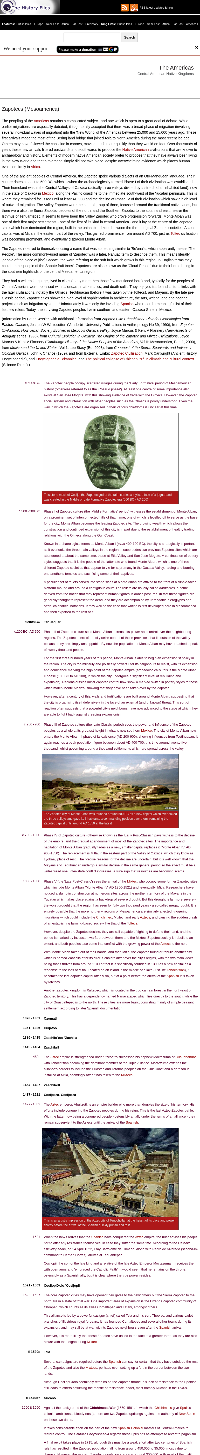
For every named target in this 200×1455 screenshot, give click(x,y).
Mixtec (131, 885)
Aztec (54, 1061)
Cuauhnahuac (185, 1061)
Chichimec (103, 921)
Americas (189, 24)
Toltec (175, 236)
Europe (40, 24)
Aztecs (143, 921)
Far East (78, 24)
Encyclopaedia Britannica (55, 363)
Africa (66, 24)
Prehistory (92, 24)
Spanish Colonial (129, 1426)
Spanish (127, 307)
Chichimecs (163, 1406)
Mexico (47, 195)
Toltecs (131, 927)
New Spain (186, 1412)
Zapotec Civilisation (125, 357)
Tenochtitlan (175, 974)
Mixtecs (126, 1079)
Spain (183, 1406)
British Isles (26, 24)
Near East (54, 24)
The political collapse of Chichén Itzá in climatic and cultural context (133, 363)
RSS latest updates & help (155, 7)
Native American (134, 150)
